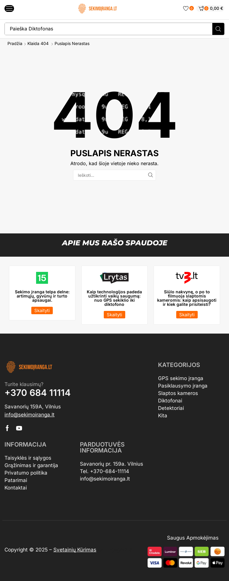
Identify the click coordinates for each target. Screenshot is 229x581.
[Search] (218, 29)
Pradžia (14, 43)
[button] (9, 8)
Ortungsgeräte (115, 550)
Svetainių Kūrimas (74, 550)
